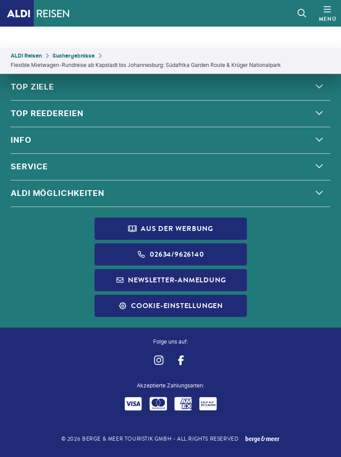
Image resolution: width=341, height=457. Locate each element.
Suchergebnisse (73, 55)
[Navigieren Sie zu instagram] (158, 360)
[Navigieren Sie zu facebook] (181, 360)
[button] (170, 87)
